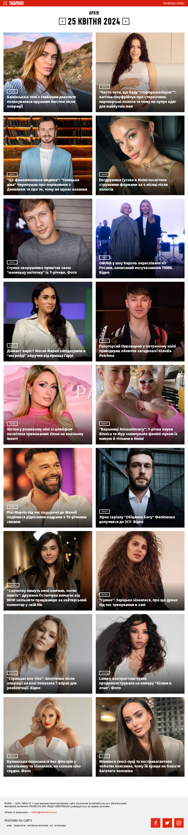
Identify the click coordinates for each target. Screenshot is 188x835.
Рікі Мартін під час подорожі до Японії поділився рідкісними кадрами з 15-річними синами (47, 517)
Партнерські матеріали (37, 826)
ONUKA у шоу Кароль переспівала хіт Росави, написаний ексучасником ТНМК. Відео (136, 268)
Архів (94, 13)
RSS (51, 826)
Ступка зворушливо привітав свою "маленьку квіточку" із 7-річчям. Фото (42, 270)
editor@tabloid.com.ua (44, 812)
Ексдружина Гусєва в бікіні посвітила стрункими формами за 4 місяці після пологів (133, 185)
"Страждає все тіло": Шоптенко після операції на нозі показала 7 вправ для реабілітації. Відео (42, 683)
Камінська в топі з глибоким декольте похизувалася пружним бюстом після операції (41, 102)
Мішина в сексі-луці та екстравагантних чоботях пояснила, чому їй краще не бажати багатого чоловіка (139, 766)
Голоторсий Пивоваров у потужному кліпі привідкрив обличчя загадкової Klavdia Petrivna (137, 351)
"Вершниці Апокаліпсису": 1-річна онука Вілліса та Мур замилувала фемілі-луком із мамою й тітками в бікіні (138, 434)
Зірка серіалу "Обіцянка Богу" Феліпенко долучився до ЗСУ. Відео (137, 519)
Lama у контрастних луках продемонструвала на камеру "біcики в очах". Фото (135, 683)
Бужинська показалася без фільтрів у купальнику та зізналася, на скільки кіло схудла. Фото (44, 766)
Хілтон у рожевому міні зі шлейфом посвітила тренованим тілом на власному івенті (45, 434)
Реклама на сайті (18, 821)
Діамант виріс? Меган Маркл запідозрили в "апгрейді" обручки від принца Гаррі (46, 353)
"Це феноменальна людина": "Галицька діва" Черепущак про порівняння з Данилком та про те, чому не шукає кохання (47, 185)
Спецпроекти (19, 826)
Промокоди (60, 826)
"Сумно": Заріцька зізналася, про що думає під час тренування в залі (138, 602)
